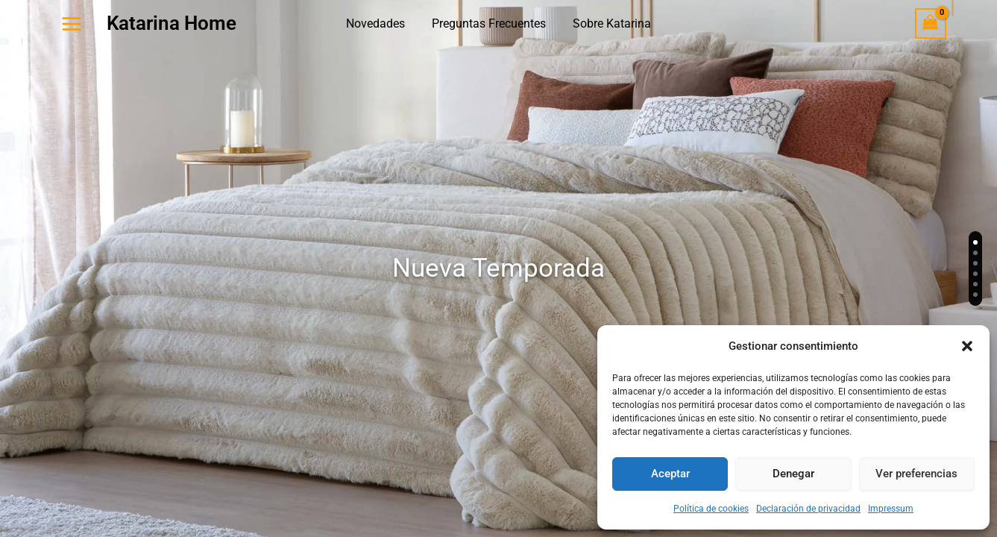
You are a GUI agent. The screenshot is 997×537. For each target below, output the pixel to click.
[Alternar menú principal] (71, 23)
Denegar (793, 473)
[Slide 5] (975, 284)
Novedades (378, 23)
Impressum (890, 508)
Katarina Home (171, 23)
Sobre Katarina (609, 23)
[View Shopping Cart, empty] (930, 23)
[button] (967, 346)
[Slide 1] (975, 242)
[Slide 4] (975, 273)
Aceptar (670, 473)
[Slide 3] (975, 263)
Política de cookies (711, 508)
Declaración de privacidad (808, 508)
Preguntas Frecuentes (489, 23)
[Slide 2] (975, 253)
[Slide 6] (975, 294)
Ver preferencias (916, 473)
